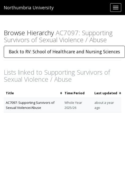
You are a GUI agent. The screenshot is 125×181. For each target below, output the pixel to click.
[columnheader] (33, 93)
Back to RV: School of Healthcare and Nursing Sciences (64, 52)
